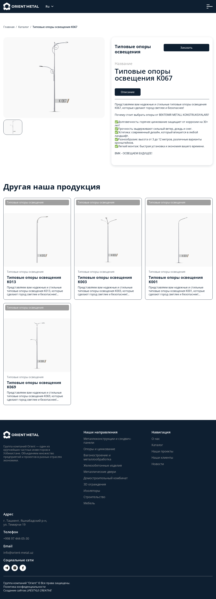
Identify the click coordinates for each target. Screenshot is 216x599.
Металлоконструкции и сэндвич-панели (107, 441)
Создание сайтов (27, 590)
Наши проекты (162, 451)
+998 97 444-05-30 (16, 538)
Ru (47, 6)
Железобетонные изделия (103, 465)
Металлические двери (100, 472)
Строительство (94, 497)
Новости (158, 464)
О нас (156, 439)
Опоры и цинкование (99, 449)
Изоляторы (92, 491)
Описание (127, 92)
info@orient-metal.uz (18, 553)
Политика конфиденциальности (24, 587)
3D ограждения (95, 484)
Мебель (89, 503)
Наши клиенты (162, 457)
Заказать (186, 47)
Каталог (157, 445)
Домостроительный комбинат (106, 478)
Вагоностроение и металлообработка (97, 457)
